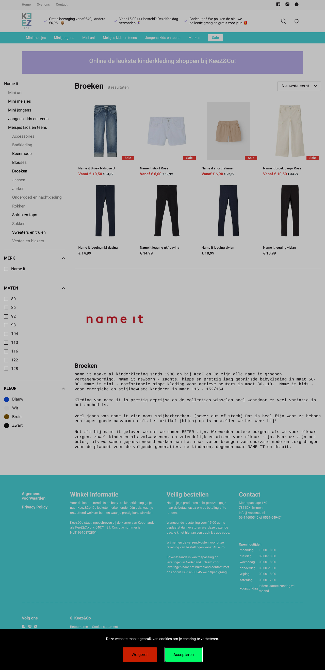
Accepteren (183, 654)
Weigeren (140, 654)
